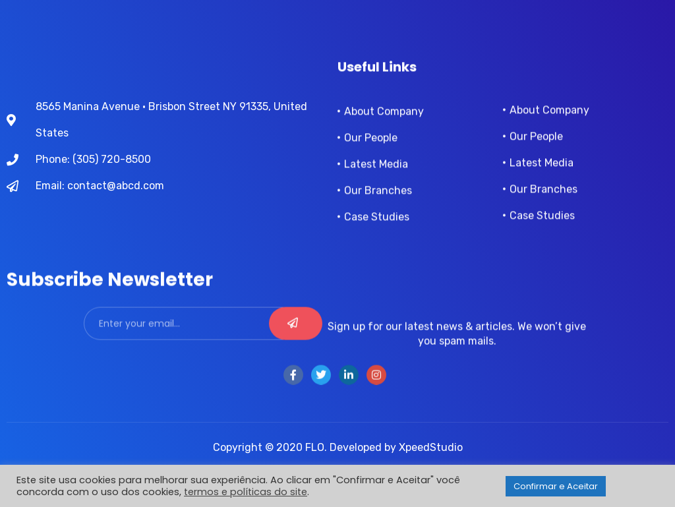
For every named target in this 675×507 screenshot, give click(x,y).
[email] (183, 332)
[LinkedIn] (349, 384)
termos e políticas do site (245, 491)
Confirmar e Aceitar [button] (556, 486)
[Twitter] (321, 384)
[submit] (295, 332)
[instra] (376, 384)
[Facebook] (293, 384)
